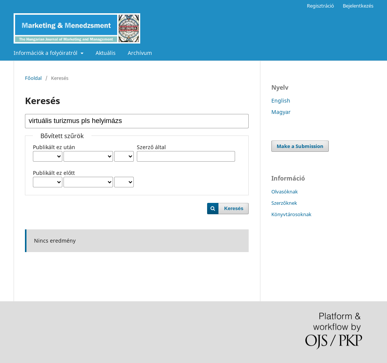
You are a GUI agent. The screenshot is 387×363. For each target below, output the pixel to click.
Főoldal (33, 78)
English (280, 100)
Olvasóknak (284, 191)
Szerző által (151, 147)
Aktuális (106, 52)
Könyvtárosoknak (291, 214)
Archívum (140, 52)
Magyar (281, 111)
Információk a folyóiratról (46, 52)
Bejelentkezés (358, 5)
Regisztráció (320, 5)
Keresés (233, 208)
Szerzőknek (284, 202)
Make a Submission (300, 146)
